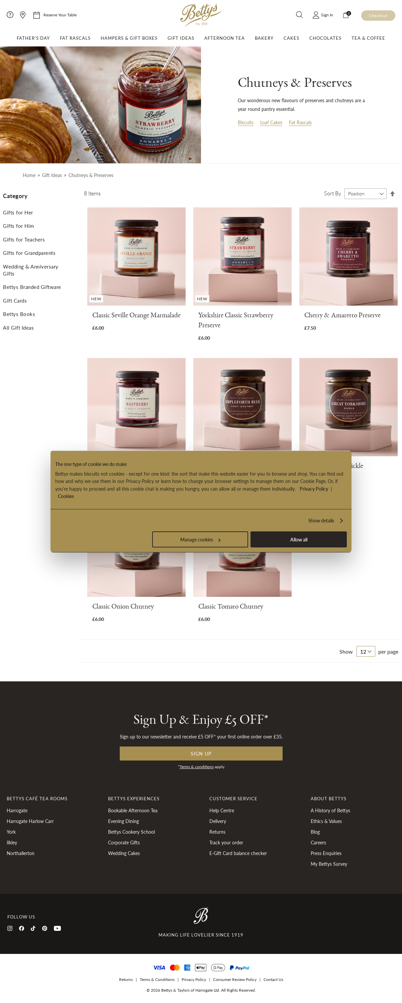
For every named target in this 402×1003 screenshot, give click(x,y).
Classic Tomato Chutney (230, 608)
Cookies (66, 496)
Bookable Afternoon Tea (133, 810)
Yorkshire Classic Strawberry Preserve (235, 321)
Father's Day (33, 38)
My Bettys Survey (329, 863)
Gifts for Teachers (24, 239)
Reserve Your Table (60, 15)
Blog (315, 831)
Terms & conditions (197, 767)
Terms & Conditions (157, 979)
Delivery (217, 821)
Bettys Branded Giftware (32, 286)
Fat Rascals (75, 38)
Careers (318, 842)
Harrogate (17, 810)
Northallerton (20, 853)
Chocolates (325, 38)
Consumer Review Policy (235, 979)
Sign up (201, 753)
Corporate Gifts (124, 842)
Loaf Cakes (271, 122)
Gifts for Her (18, 212)
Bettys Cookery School (131, 831)
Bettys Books (19, 313)
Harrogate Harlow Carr (30, 821)
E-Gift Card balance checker (238, 853)
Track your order (226, 842)
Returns (217, 831)
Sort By (332, 193)
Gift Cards (15, 300)
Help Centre (221, 810)
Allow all (298, 539)
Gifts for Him (18, 225)
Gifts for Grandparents (29, 252)
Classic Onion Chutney (123, 608)
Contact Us (273, 979)
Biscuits (246, 122)
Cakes (291, 38)
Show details (321, 520)
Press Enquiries (326, 853)
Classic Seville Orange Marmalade (136, 316)
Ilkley (12, 842)
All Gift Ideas (18, 327)
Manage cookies (200, 539)
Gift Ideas (181, 38)
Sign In (327, 15)
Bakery (264, 38)
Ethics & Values (326, 821)
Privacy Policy (314, 488)
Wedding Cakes (124, 853)
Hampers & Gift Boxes (129, 38)
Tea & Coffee (368, 38)
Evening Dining (123, 821)
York (11, 831)
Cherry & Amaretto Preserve (342, 316)
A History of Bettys (330, 810)
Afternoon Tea (224, 38)
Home (29, 175)
